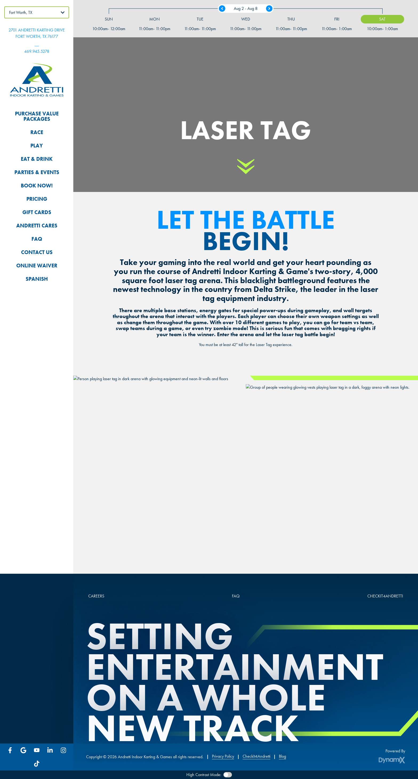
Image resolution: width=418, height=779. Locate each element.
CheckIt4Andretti (256, 756)
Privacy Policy (223, 756)
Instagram (63, 750)
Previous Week (222, 8)
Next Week (269, 8)
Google (23, 750)
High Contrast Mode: (203, 774)
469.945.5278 (36, 51)
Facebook (10, 750)
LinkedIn (50, 750)
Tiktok (36, 763)
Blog (282, 756)
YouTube (36, 750)
